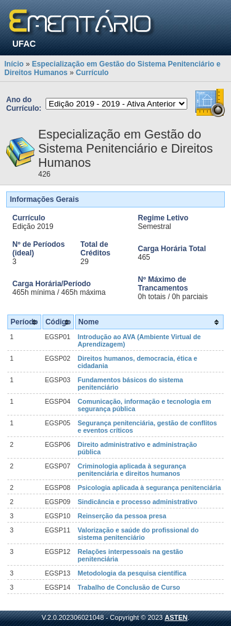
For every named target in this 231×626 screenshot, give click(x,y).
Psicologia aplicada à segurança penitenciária (149, 487)
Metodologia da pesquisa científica (132, 573)
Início (13, 64)
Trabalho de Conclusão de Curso (129, 587)
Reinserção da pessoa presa (122, 516)
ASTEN (175, 617)
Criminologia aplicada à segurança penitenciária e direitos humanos (132, 469)
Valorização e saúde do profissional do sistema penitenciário (138, 533)
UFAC (24, 44)
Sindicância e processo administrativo (137, 501)
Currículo (92, 72)
